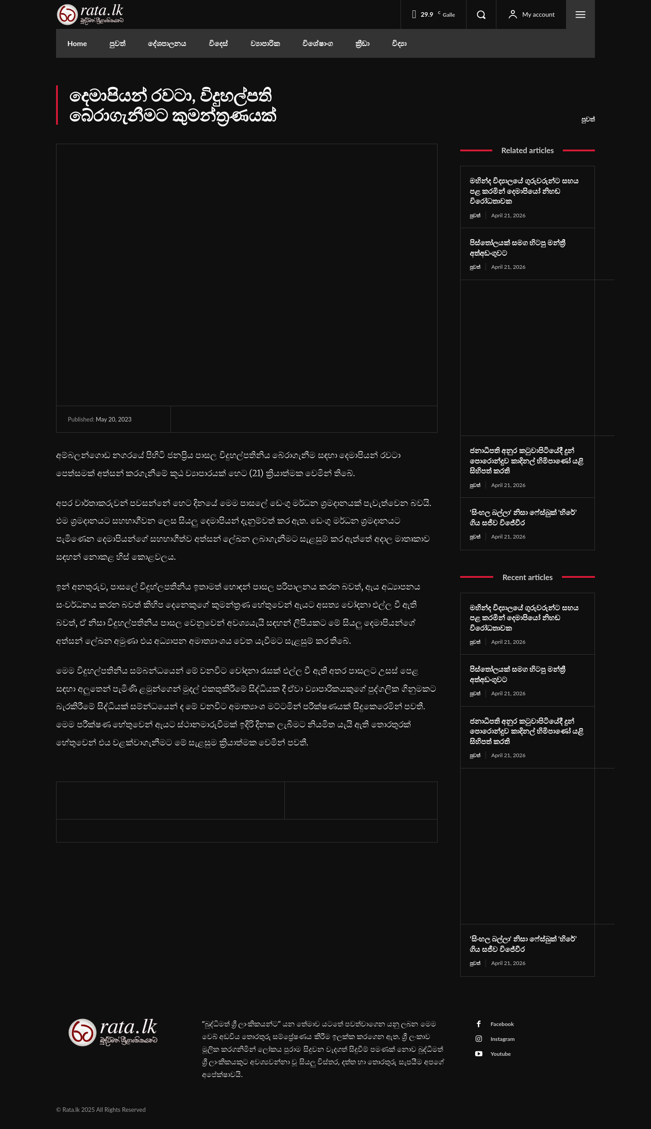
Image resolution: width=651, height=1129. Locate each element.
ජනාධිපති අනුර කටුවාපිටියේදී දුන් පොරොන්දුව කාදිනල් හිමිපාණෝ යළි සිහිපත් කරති (521, 461)
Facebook (504, 1029)
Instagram (505, 1045)
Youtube (503, 1062)
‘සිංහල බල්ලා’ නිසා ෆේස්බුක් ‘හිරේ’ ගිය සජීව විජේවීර (519, 519)
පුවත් (588, 119)
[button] (481, 14)
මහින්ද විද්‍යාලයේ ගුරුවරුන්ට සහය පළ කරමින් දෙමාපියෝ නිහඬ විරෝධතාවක (520, 190)
